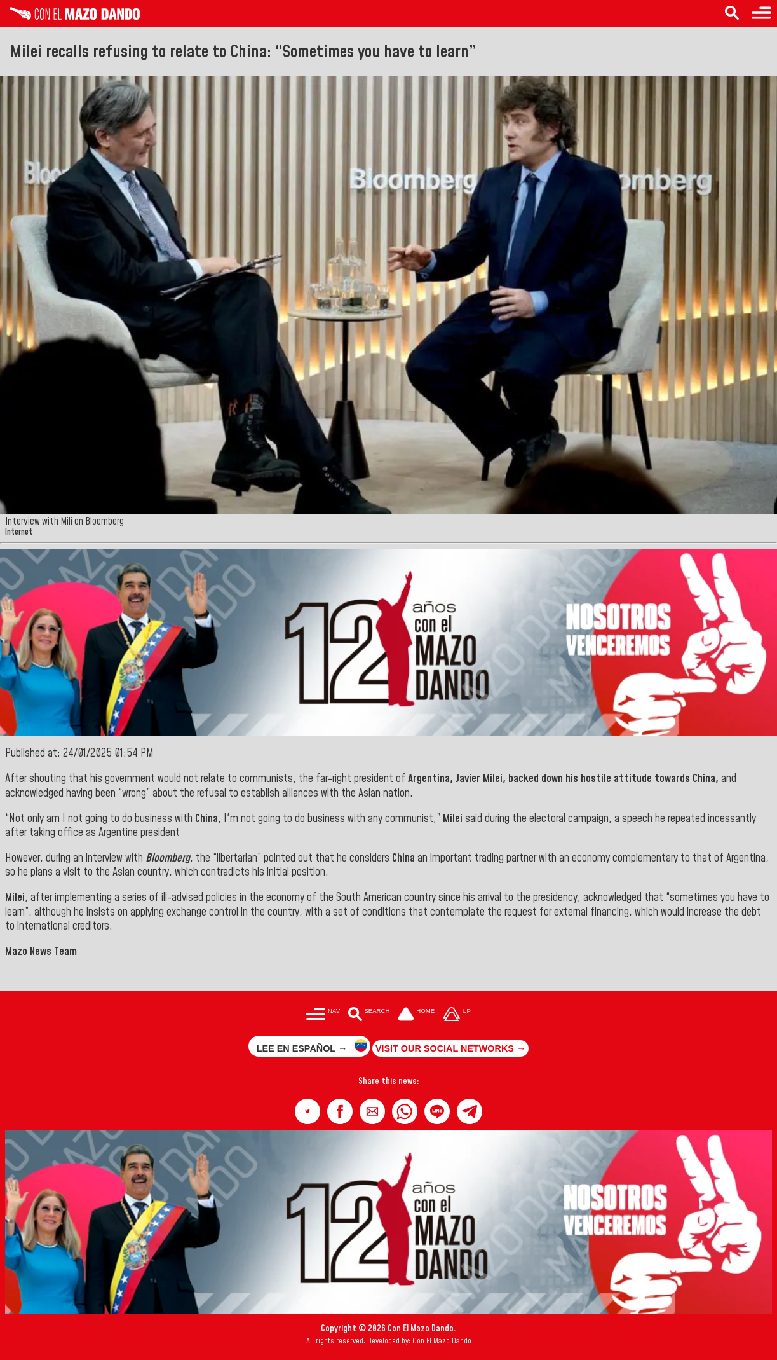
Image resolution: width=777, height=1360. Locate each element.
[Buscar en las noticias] (369, 1015)
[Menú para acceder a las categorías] (323, 1015)
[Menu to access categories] (761, 13)
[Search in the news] (732, 13)
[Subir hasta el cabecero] (457, 1015)
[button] (307, 1111)
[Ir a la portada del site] (416, 1015)
